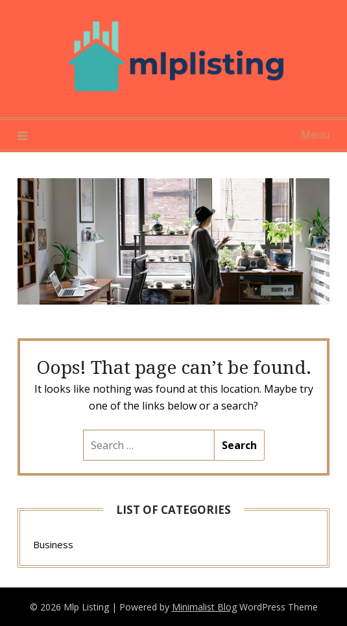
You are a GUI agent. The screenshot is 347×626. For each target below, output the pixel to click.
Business (53, 544)
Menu (315, 135)
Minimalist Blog (204, 607)
